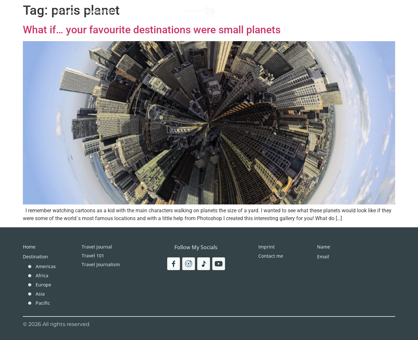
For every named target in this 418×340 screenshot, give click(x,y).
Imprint (317, 11)
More (287, 11)
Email (323, 256)
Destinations (248, 11)
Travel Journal (149, 11)
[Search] (368, 11)
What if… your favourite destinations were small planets (152, 30)
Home (65, 11)
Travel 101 (100, 11)
